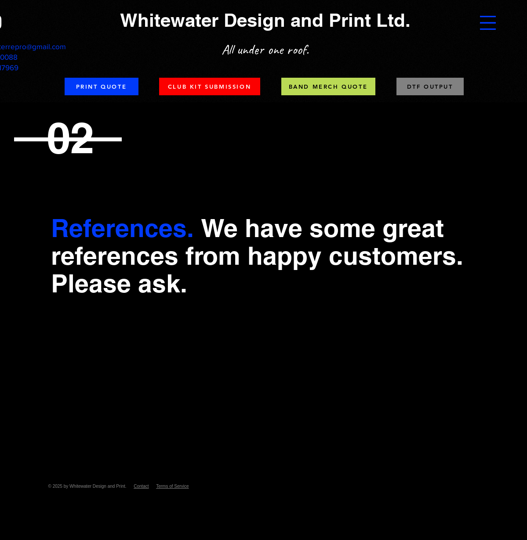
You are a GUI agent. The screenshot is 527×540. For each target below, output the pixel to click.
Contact (141, 486)
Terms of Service (172, 486)
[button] (488, 23)
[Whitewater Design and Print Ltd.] (266, 20)
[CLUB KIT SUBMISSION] (209, 86)
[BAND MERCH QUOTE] (328, 86)
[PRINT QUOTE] (101, 86)
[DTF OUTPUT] (430, 86)
